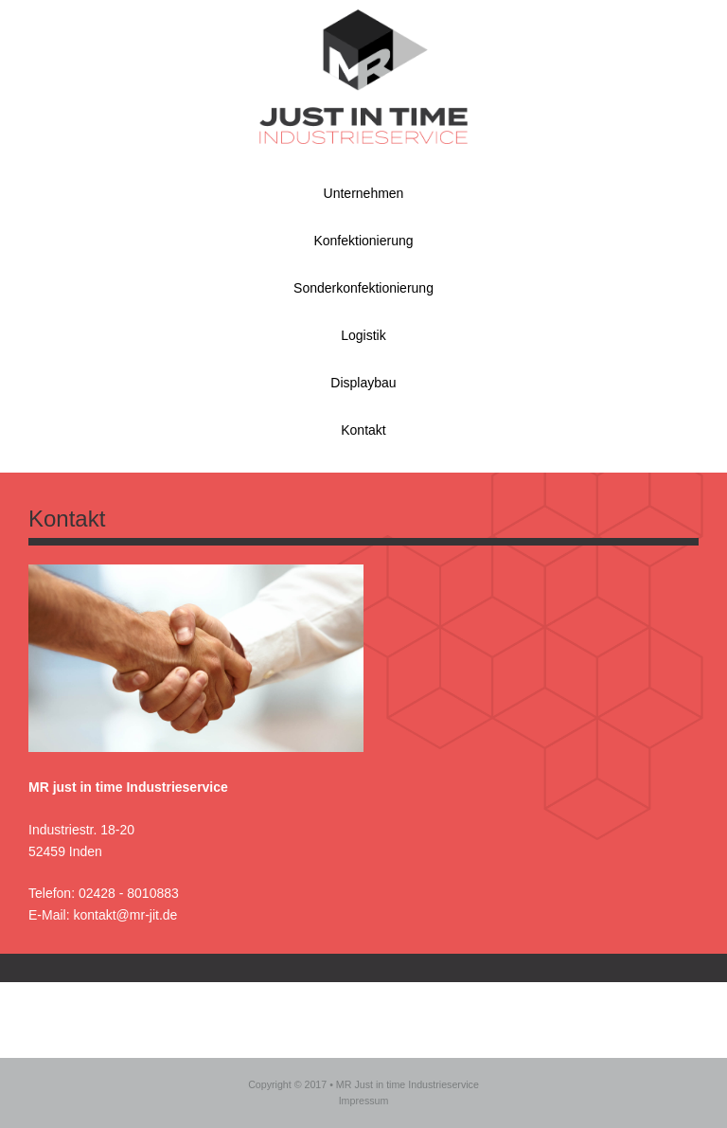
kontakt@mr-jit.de (125, 914)
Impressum (364, 1100)
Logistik (363, 335)
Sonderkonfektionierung (363, 287)
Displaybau (363, 382)
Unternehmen (364, 193)
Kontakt (363, 430)
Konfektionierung (363, 240)
